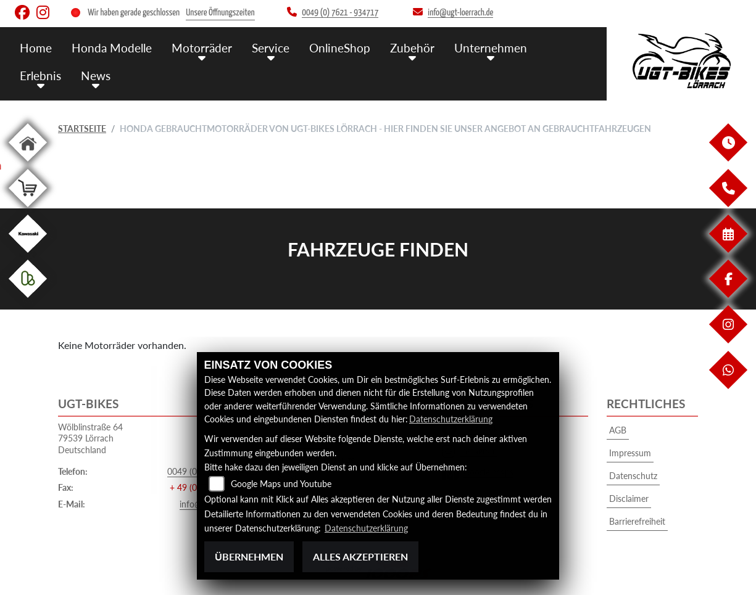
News (95, 75)
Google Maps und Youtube (281, 484)
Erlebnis (40, 75)
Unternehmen (490, 48)
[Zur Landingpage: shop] (27, 209)
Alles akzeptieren (360, 556)
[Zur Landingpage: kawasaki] (27, 255)
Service (270, 48)
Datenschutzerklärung (450, 419)
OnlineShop (339, 48)
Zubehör (412, 48)
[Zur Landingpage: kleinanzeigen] (27, 300)
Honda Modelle (112, 48)
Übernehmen (249, 556)
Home (36, 48)
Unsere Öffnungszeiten (220, 12)
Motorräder (202, 48)
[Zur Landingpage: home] (27, 164)
